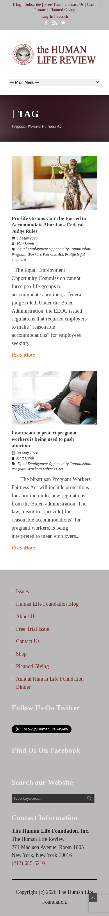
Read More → (27, 355)
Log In (47, 16)
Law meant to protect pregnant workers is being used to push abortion (44, 439)
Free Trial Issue (32, 629)
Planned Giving (62, 10)
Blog (17, 4)
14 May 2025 (27, 238)
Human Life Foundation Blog (47, 604)
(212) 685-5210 (28, 863)
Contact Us (74, 4)
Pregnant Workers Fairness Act (37, 255)
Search (62, 16)
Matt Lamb (25, 244)
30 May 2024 (27, 453)
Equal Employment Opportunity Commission (53, 249)
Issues (22, 591)
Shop (21, 654)
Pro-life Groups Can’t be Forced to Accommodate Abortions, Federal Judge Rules (49, 225)
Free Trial (52, 4)
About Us (26, 616)
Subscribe (33, 4)
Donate (39, 10)
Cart (90, 4)
